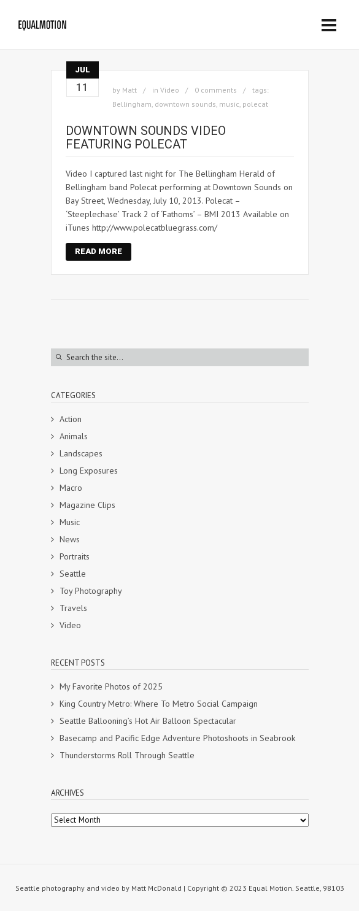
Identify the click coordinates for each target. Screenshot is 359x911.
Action (71, 419)
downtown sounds (185, 104)
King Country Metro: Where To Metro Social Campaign (159, 703)
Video (169, 89)
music (229, 104)
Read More (98, 251)
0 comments (216, 89)
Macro (71, 487)
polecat (255, 104)
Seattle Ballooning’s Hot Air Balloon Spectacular (148, 720)
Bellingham (132, 104)
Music (70, 522)
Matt (129, 89)
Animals (74, 436)
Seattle (73, 573)
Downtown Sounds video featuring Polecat (146, 137)
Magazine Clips (87, 504)
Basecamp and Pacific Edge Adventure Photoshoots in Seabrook (177, 738)
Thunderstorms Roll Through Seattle (127, 755)
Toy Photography (91, 590)
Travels (73, 607)
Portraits (75, 556)
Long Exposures (89, 470)
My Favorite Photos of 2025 (111, 686)
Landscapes (81, 453)
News (70, 539)
